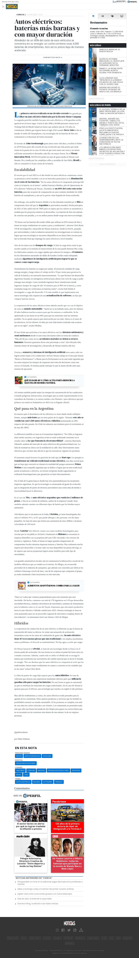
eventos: (19, 760)
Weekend (68, 938)
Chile (26, 775)
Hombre (57, 938)
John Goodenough (32, 756)
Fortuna (47, 938)
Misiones (41, 770)
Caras (24, 938)
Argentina (76, 770)
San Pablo (20, 770)
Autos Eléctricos (23, 782)
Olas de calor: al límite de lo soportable (34, 898)
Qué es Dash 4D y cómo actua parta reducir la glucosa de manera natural (49, 381)
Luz (111, 938)
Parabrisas (80, 938)
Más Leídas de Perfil (100, 105)
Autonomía (47, 782)
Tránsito (58, 782)
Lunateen (127, 938)
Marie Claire (35, 938)
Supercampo (93, 938)
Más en (27, 796)
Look (104, 938)
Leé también (32, 377)
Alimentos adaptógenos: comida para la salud (53, 585)
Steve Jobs (47, 756)
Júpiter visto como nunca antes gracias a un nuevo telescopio (44, 894)
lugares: (19, 767)
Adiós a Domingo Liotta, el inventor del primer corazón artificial (45, 889)
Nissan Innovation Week (25, 763)
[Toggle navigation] (4, 6)
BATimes (69, 943)
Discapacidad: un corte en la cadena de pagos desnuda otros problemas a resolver (49, 882)
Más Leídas (95, 45)
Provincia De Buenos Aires (58, 770)
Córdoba (31, 770)
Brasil (18, 775)
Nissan (19, 756)
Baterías (36, 782)
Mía (118, 938)
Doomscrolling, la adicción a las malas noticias (37, 903)
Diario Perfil (13, 938)
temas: (18, 779)
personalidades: (22, 753)
